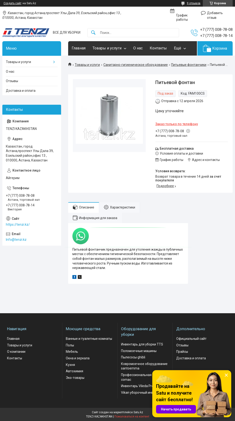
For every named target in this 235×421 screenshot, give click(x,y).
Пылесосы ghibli (133, 357)
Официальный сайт (191, 339)
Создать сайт (12, 3)
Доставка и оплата (20, 90)
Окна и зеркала (78, 358)
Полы (70, 345)
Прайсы (182, 351)
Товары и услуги (107, 48)
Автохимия (74, 371)
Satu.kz (138, 412)
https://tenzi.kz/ (18, 224)
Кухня (70, 365)
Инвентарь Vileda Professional (144, 386)
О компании (16, 351)
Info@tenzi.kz (16, 239)
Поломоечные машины (139, 351)
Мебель (72, 351)
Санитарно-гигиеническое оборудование (135, 65)
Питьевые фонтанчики (188, 65)
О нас (138, 48)
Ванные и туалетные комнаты (89, 339)
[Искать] (93, 32)
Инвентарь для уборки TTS (142, 344)
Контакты (158, 48)
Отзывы (12, 81)
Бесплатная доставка (177, 148)
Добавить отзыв (215, 15)
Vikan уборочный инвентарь (142, 392)
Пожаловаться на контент (131, 416)
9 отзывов (193, 3)
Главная (79, 48)
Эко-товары (75, 378)
